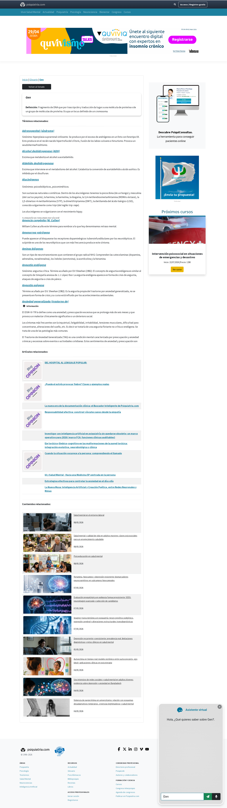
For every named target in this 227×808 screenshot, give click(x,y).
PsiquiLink (120, 771)
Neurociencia (90, 12)
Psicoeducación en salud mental (88, 556)
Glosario (33, 79)
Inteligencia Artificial (28, 786)
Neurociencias (26, 782)
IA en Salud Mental (30, 12)
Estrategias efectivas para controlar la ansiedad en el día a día (79, 481)
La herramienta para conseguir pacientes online (175, 136)
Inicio (25, 79)
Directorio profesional (125, 767)
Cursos (127, 12)
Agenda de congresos (125, 792)
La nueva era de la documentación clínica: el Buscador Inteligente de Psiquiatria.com (92, 405)
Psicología (75, 12)
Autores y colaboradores (127, 775)
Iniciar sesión (73, 796)
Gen (41, 79)
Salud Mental (25, 779)
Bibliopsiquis (73, 779)
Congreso (116, 12)
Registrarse (73, 800)
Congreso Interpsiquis (125, 788)
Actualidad (48, 12)
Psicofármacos (74, 775)
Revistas (71, 782)
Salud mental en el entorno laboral (89, 515)
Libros (70, 786)
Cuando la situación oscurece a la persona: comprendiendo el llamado (83, 453)
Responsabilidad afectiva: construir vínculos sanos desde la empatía (83, 412)
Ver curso (177, 269)
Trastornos (24, 775)
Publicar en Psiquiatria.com (127, 796)
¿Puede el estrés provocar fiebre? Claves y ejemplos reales (77, 384)
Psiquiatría (62, 12)
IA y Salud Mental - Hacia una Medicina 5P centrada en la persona (80, 474)
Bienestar (104, 12)
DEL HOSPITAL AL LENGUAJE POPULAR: (66, 362)
